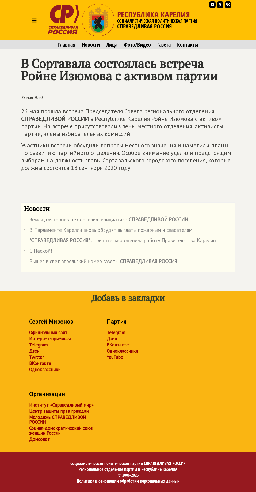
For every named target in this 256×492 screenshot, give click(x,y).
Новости (91, 45)
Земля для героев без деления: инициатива (106, 220)
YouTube (115, 357)
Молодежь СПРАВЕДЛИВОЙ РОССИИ (57, 419)
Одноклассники (44, 369)
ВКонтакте (40, 363)
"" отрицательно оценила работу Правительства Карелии (120, 241)
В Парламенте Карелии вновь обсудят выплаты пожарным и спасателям (108, 231)
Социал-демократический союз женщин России (61, 430)
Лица (111, 45)
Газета (164, 45)
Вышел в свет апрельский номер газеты (100, 262)
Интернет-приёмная (50, 338)
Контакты (187, 45)
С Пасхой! (38, 251)
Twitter (36, 357)
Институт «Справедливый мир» (61, 404)
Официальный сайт (48, 332)
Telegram (38, 344)
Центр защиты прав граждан (59, 411)
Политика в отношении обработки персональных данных (128, 481)
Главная (66, 45)
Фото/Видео (137, 45)
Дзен (34, 351)
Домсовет (39, 439)
